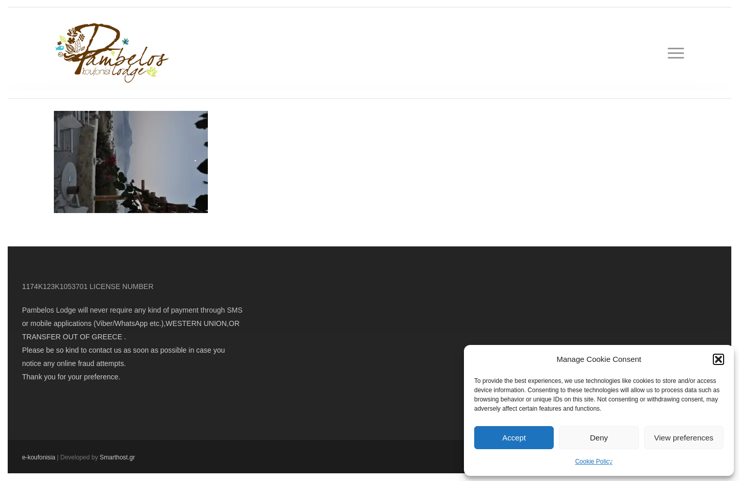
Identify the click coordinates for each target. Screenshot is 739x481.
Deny (599, 437)
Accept (514, 437)
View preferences (684, 437)
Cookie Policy (594, 461)
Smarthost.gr (117, 457)
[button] (718, 359)
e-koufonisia (38, 457)
